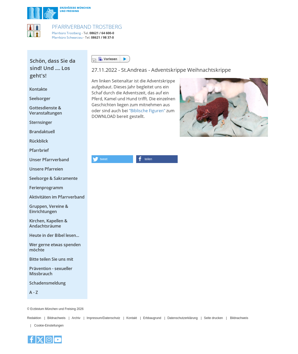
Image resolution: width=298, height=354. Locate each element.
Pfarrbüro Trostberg (66, 33)
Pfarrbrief (39, 150)
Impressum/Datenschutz (103, 318)
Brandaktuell (42, 131)
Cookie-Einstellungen (49, 325)
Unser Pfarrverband (49, 159)
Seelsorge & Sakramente (53, 178)
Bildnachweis (56, 318)
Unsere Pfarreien (46, 169)
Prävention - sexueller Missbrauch (50, 271)
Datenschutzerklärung (182, 318)
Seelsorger (39, 98)
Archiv (76, 318)
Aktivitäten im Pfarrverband (57, 197)
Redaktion (34, 318)
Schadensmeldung (47, 283)
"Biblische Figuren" (147, 111)
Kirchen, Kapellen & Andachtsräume (48, 223)
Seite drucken (213, 318)
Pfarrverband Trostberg (87, 26)
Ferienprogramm (46, 187)
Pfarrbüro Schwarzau (67, 37)
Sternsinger (40, 122)
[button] (112, 159)
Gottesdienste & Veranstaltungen (45, 110)
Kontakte (38, 89)
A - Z (33, 292)
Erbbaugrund (152, 318)
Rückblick (38, 141)
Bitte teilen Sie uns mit (51, 259)
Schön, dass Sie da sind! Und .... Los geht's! (52, 68)
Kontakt (131, 318)
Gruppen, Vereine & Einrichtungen (48, 208)
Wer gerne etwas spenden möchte (55, 247)
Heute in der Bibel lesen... (54, 235)
